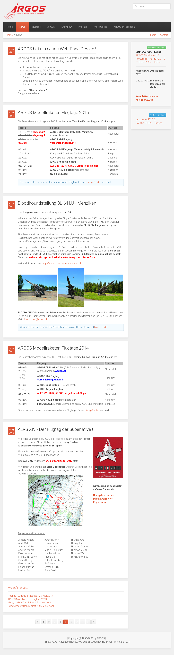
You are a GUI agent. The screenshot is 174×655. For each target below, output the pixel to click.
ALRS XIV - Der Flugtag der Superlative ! (55, 429)
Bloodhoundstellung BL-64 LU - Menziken (57, 203)
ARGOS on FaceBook (124, 26)
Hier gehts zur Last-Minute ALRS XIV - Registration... (104, 498)
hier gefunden (94, 182)
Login (153, 35)
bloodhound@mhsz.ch (35, 319)
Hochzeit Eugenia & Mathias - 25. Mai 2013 (30, 595)
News (22, 26)
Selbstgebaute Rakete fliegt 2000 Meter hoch (31, 606)
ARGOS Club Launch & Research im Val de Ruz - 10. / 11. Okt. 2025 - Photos (151, 58)
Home (10, 26)
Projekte (83, 26)
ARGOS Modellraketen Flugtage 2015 (53, 112)
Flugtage (36, 26)
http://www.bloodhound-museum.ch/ (62, 263)
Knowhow (67, 26)
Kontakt (164, 35)
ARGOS (51, 26)
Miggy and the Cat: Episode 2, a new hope (29, 602)
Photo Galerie (100, 26)
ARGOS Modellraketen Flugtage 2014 (53, 348)
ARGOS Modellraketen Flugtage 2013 (27, 599)
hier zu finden (101, 327)
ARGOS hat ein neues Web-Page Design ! (57, 48)
